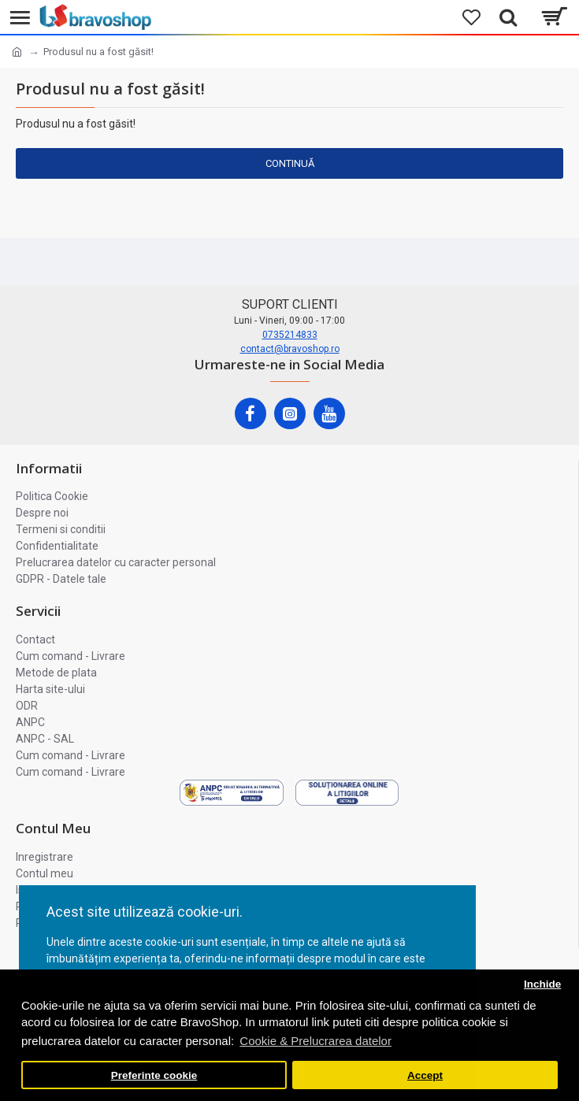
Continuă (289, 163)
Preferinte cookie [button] (154, 1075)
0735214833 (289, 334)
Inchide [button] (542, 984)
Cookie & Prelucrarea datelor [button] (315, 1040)
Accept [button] (425, 1075)
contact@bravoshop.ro (290, 348)
